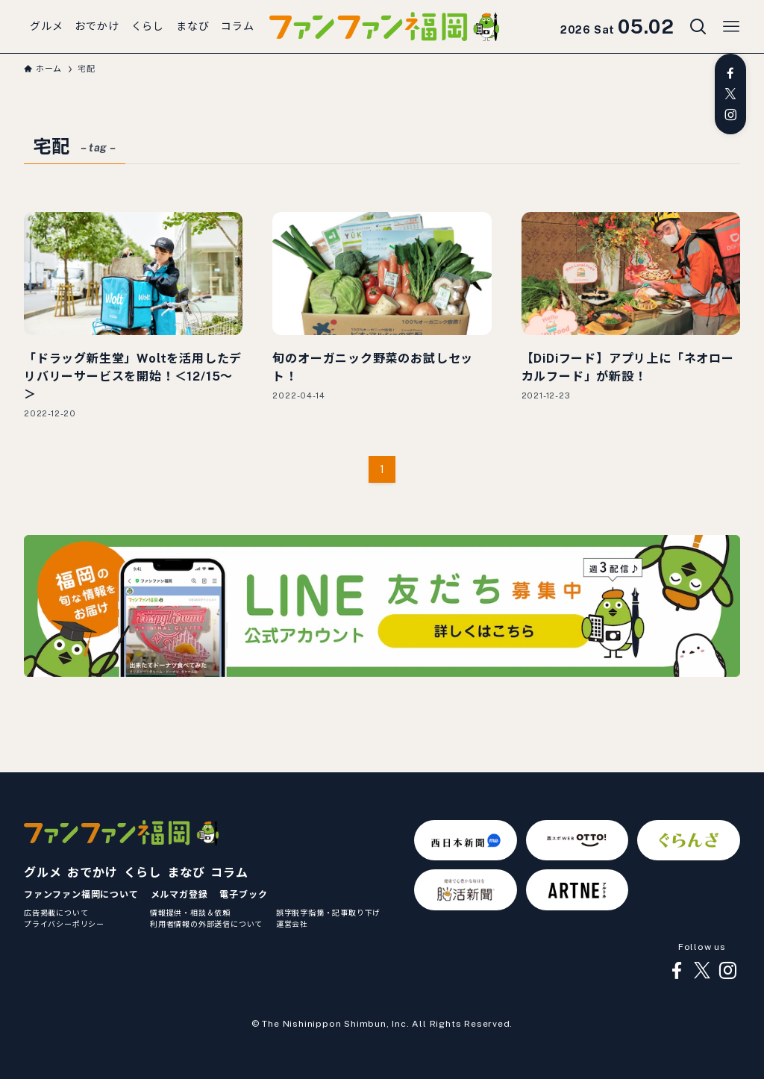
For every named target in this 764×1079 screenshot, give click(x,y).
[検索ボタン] (698, 27)
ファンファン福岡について (81, 894)
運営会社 (292, 923)
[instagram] (730, 114)
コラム (229, 873)
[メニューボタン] (731, 27)
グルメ (42, 873)
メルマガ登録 (179, 894)
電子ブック (243, 894)
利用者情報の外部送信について (206, 923)
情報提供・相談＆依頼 (190, 912)
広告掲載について (56, 912)
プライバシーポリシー (64, 923)
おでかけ (92, 873)
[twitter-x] (730, 94)
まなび (185, 873)
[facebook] (730, 73)
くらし (142, 873)
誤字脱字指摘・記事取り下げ (328, 912)
